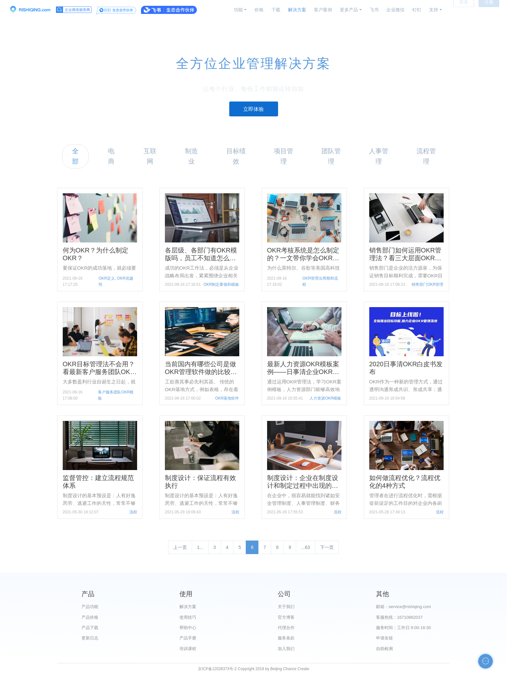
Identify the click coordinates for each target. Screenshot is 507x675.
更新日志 (89, 638)
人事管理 (378, 156)
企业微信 (395, 9)
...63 (305, 547)
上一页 (180, 547)
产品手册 (187, 638)
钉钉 (416, 9)
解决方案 (297, 9)
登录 (463, 9)
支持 (433, 9)
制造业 (191, 156)
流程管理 (426, 156)
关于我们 (286, 606)
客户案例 (323, 9)
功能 (238, 9)
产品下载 (89, 627)
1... (200, 547)
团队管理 (331, 156)
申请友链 (384, 638)
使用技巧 (187, 617)
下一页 (327, 547)
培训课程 (187, 648)
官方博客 (286, 617)
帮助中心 (187, 627)
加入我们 (286, 648)
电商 (111, 156)
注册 (488, 9)
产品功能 (89, 606)
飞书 (374, 9)
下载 (275, 9)
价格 (259, 9)
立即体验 (253, 109)
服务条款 (286, 638)
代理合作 (286, 627)
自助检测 (384, 648)
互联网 (150, 156)
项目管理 (283, 156)
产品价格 (89, 617)
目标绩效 (236, 156)
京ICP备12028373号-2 (217, 669)
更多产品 (349, 9)
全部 (75, 156)
